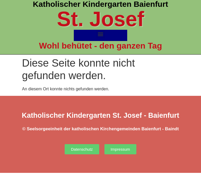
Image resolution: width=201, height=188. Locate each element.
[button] (100, 34)
